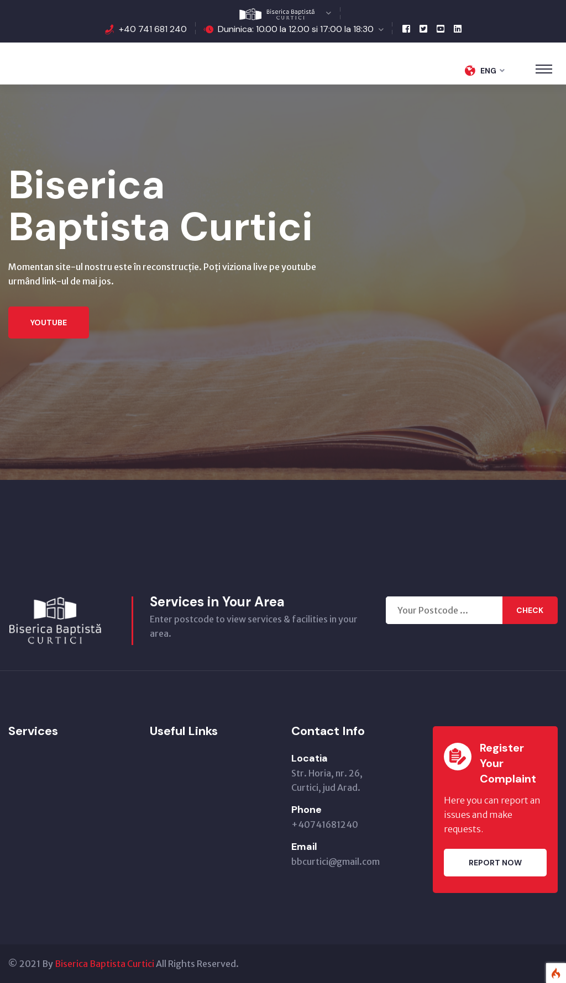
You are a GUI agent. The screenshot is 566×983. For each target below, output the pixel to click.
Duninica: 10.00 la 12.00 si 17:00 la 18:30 (296, 29)
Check (529, 610)
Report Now (495, 863)
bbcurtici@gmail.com (335, 861)
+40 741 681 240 (153, 29)
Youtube (48, 322)
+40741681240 (324, 824)
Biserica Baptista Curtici (104, 963)
